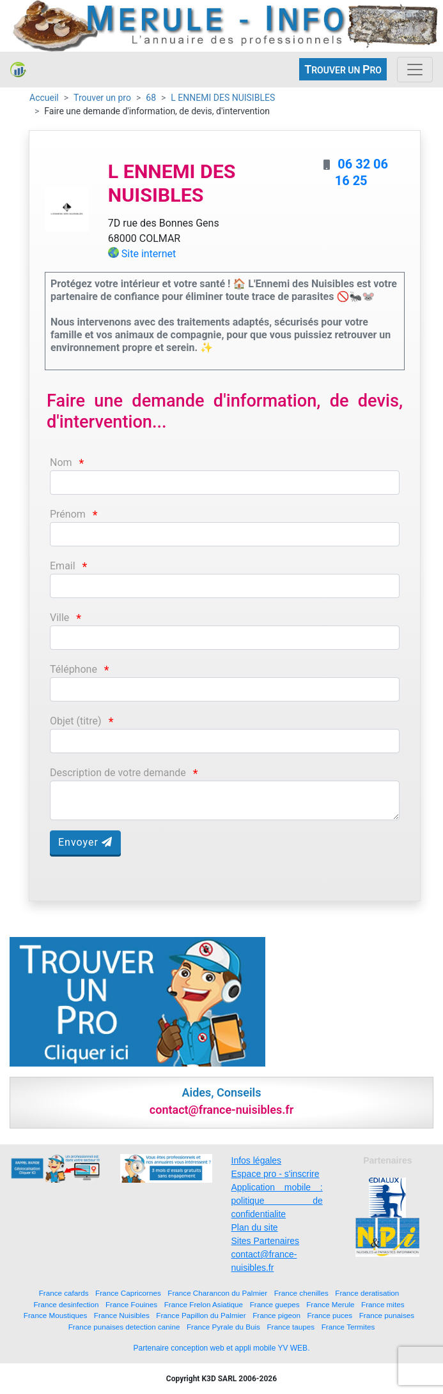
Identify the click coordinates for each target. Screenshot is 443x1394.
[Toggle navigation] (415, 69)
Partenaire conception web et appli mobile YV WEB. (222, 1348)
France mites (383, 1304)
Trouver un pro (102, 98)
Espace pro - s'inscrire (275, 1174)
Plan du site (254, 1227)
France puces (329, 1315)
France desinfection (65, 1304)
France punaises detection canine (124, 1327)
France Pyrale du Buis (223, 1327)
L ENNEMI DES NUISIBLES (223, 98)
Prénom (68, 514)
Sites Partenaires (265, 1241)
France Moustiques (55, 1315)
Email (62, 566)
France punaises (386, 1315)
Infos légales (256, 1160)
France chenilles (301, 1293)
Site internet (148, 254)
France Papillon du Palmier (200, 1315)
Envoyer (85, 842)
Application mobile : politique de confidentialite (277, 1200)
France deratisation (367, 1293)
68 (151, 98)
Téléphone (73, 669)
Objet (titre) (76, 721)
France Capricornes (128, 1293)
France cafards (64, 1293)
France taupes (291, 1327)
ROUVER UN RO (343, 69)
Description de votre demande (118, 772)
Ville (59, 617)
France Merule (330, 1304)
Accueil (44, 98)
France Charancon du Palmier (217, 1293)
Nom (61, 462)
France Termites (348, 1327)
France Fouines (131, 1304)
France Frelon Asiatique (203, 1304)
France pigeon (276, 1315)
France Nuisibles (122, 1315)
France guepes (275, 1304)
